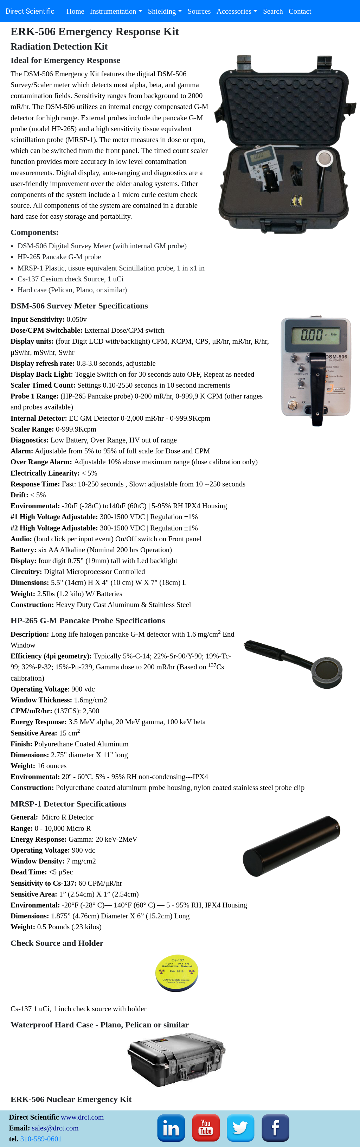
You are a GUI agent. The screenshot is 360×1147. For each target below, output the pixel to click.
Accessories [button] (234, 11)
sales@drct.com (55, 1127)
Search (274, 10)
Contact (301, 10)
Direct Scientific (30, 11)
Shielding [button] (162, 11)
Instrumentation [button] (113, 11)
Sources (201, 10)
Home (76, 10)
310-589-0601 (41, 1139)
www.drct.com (82, 1117)
